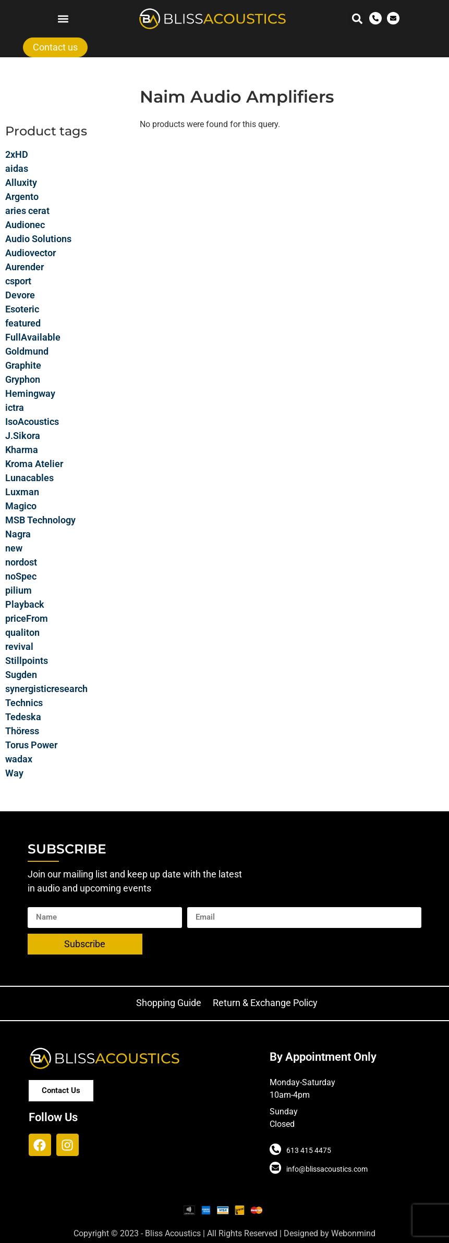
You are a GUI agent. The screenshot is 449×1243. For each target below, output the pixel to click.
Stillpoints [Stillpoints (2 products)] (26, 660)
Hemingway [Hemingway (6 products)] (30, 393)
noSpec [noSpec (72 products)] (21, 576)
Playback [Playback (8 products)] (24, 604)
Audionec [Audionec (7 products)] (25, 224)
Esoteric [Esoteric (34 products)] (22, 309)
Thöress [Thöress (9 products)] (22, 730)
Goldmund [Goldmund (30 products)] (26, 351)
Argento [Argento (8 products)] (22, 196)
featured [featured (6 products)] (23, 323)
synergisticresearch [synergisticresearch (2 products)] (46, 688)
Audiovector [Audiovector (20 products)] (30, 252)
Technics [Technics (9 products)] (24, 702)
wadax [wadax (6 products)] (18, 759)
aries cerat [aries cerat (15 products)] (27, 210)
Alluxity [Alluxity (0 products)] (21, 182)
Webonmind (353, 1233)
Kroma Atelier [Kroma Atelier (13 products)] (34, 463)
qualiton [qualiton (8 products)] (22, 632)
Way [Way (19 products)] (14, 773)
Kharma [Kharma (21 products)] (21, 449)
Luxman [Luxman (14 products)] (22, 491)
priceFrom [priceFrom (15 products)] (26, 618)
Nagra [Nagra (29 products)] (18, 534)
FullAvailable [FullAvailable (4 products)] (32, 337)
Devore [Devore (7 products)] (20, 295)
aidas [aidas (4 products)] (16, 168)
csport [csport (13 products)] (18, 280)
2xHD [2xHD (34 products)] (16, 154)
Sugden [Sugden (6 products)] (21, 674)
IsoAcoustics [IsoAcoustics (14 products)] (32, 421)
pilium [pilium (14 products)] (18, 590)
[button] (62, 19)
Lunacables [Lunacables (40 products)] (29, 477)
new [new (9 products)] (13, 548)
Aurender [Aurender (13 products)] (24, 266)
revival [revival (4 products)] (19, 646)
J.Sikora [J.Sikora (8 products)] (22, 435)
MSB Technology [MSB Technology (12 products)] (40, 519)
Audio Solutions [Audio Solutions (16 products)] (38, 238)
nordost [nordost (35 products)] (21, 562)
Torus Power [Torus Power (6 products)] (31, 744)
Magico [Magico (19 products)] (21, 505)
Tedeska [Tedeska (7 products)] (23, 716)
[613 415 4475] (275, 1149)
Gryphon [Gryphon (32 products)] (22, 379)
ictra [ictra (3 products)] (14, 407)
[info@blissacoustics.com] (275, 1168)
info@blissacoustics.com (327, 1169)
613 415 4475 (308, 1150)
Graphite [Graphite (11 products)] (23, 365)
